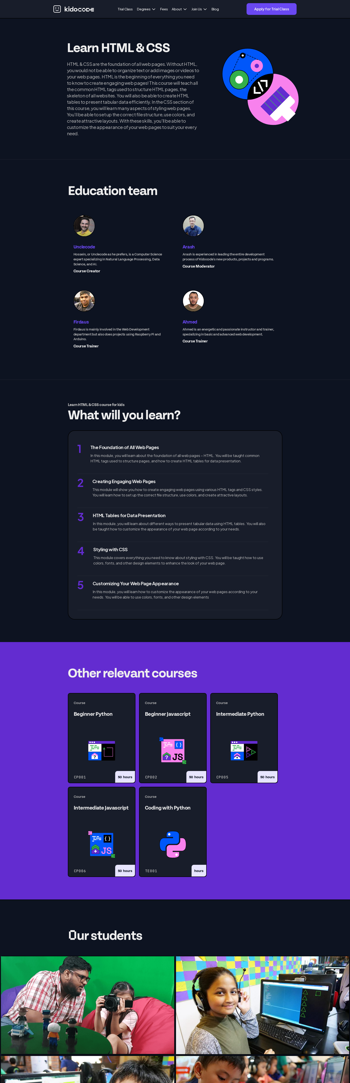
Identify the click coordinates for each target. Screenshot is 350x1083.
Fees (164, 9)
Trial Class (125, 9)
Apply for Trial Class (271, 9)
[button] (146, 9)
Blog (215, 9)
